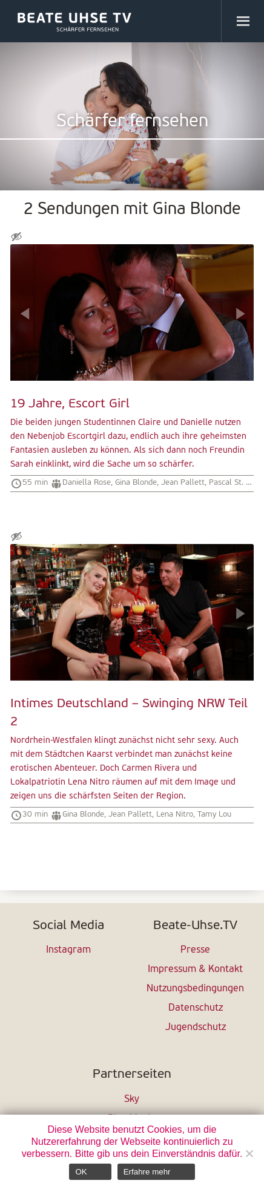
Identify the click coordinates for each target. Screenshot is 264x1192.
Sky (131, 1099)
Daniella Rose (86, 483)
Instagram (68, 950)
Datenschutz (195, 1008)
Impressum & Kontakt (195, 969)
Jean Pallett (183, 483)
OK (81, 1171)
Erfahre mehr (147, 1171)
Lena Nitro (174, 814)
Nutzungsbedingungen (195, 989)
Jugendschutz (195, 1027)
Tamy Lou (214, 814)
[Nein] (249, 1153)
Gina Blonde (136, 483)
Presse (195, 950)
